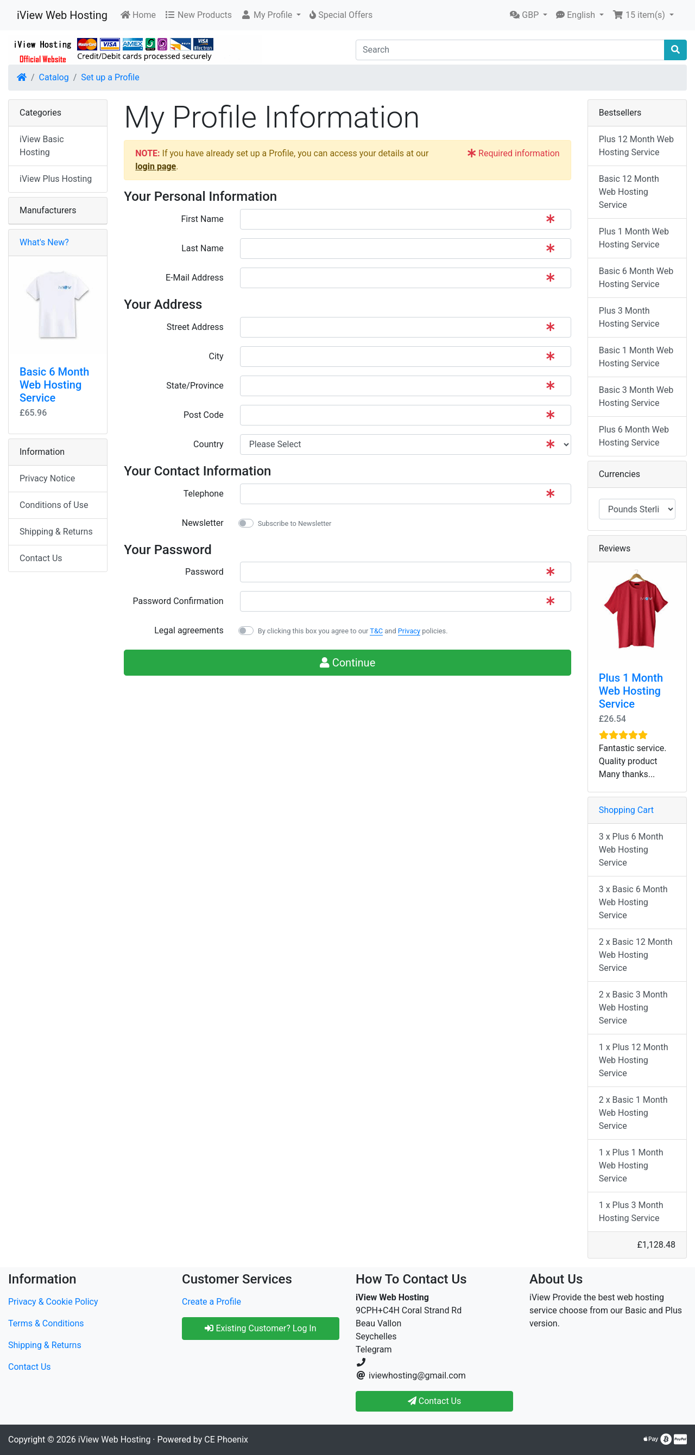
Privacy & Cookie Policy (53, 1302)
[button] (270, 15)
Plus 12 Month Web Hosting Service (636, 145)
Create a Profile (211, 1302)
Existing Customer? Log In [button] (260, 1328)
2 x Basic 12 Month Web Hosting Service (636, 955)
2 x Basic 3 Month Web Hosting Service (633, 1007)
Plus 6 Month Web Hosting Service (634, 436)
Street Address (195, 327)
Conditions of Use (54, 505)
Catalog (54, 77)
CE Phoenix (226, 1439)
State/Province (194, 385)
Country (208, 444)
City (216, 356)
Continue (348, 662)
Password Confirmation (178, 601)
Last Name (202, 248)
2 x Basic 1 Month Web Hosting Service (633, 1113)
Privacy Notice (47, 478)
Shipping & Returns (56, 531)
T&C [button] (376, 631)
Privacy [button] (409, 631)
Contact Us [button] (435, 1401)
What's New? (44, 242)
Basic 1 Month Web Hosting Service (636, 356)
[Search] (510, 50)
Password (204, 572)
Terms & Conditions (46, 1323)
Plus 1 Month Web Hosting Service (634, 238)
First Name (202, 219)
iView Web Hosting (62, 15)
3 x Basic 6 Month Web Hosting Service (633, 902)
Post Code (204, 415)
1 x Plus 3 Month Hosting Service (631, 1211)
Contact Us (41, 558)
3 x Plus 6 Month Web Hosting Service (631, 849)
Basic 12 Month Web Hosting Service (629, 192)
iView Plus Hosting (56, 179)
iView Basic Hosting (42, 145)
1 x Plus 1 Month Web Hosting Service (631, 1165)
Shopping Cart (626, 810)
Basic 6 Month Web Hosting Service (54, 384)
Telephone (204, 493)
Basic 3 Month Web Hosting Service (636, 396)
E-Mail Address (195, 277)
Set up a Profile (110, 77)
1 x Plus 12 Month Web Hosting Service (633, 1060)
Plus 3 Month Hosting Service (629, 317)
